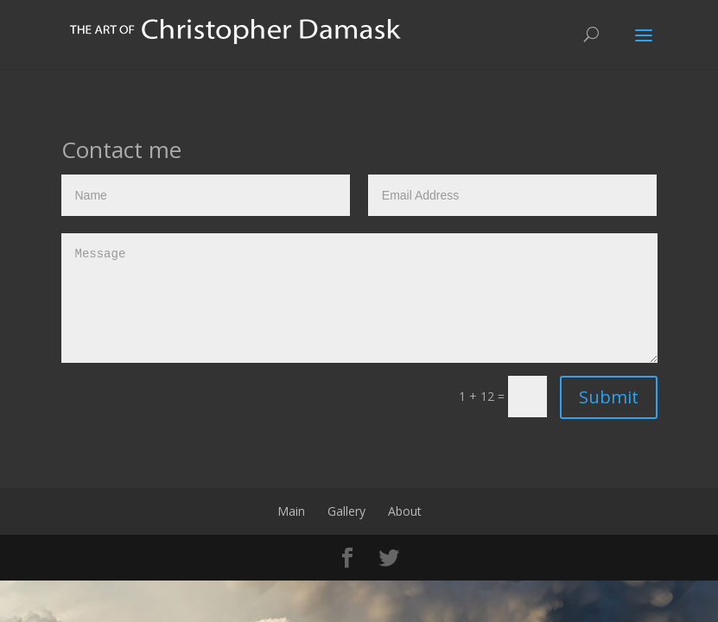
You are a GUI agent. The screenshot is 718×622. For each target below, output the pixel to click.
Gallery (346, 511)
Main (291, 511)
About (405, 511)
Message (359, 298)
